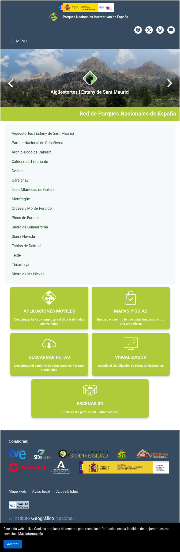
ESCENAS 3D (90, 403)
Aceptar (13, 544)
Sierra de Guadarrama (30, 227)
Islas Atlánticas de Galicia (33, 189)
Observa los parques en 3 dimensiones (90, 412)
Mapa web (17, 491)
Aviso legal (41, 491)
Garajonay (20, 180)
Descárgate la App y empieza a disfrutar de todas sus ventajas (49, 321)
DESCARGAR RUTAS (49, 357)
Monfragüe (21, 199)
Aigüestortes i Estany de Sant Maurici (89, 92)
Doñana (18, 171)
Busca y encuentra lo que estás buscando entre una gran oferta (131, 321)
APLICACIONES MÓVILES (49, 311)
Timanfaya (20, 264)
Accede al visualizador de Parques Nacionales (131, 365)
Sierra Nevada (23, 236)
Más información (30, 534)
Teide (16, 255)
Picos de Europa (25, 218)
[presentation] (11, 83)
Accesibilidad (67, 491)
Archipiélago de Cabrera (32, 152)
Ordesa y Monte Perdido (32, 208)
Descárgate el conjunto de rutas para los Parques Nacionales (49, 368)
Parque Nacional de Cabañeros (37, 143)
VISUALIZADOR (130, 357)
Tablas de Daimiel (26, 246)
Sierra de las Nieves (28, 274)
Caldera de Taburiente (30, 161)
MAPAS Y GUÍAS (130, 311)
